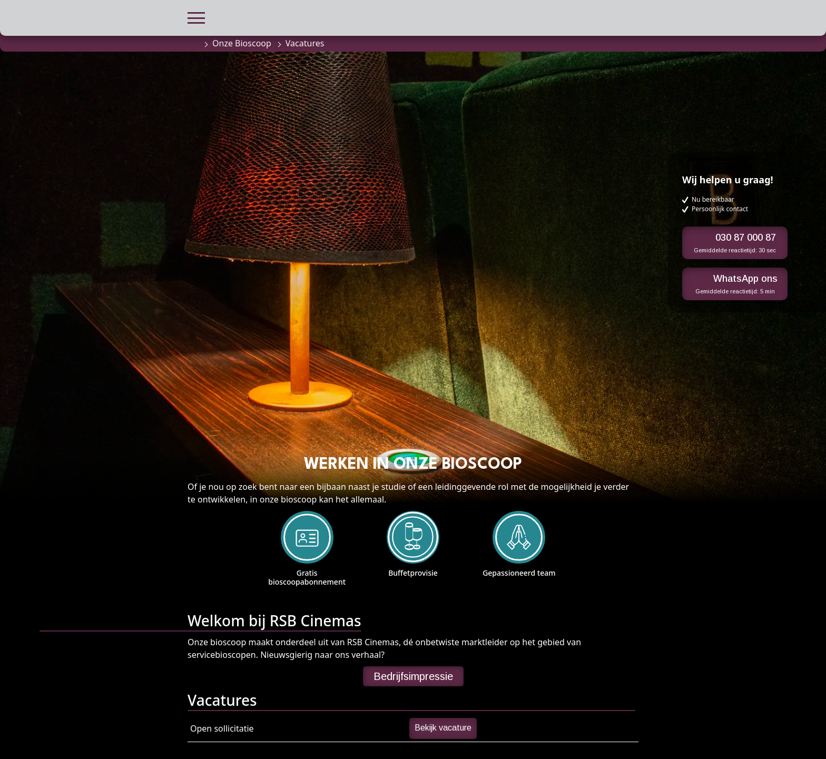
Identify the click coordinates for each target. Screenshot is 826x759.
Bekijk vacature (443, 727)
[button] (196, 16)
